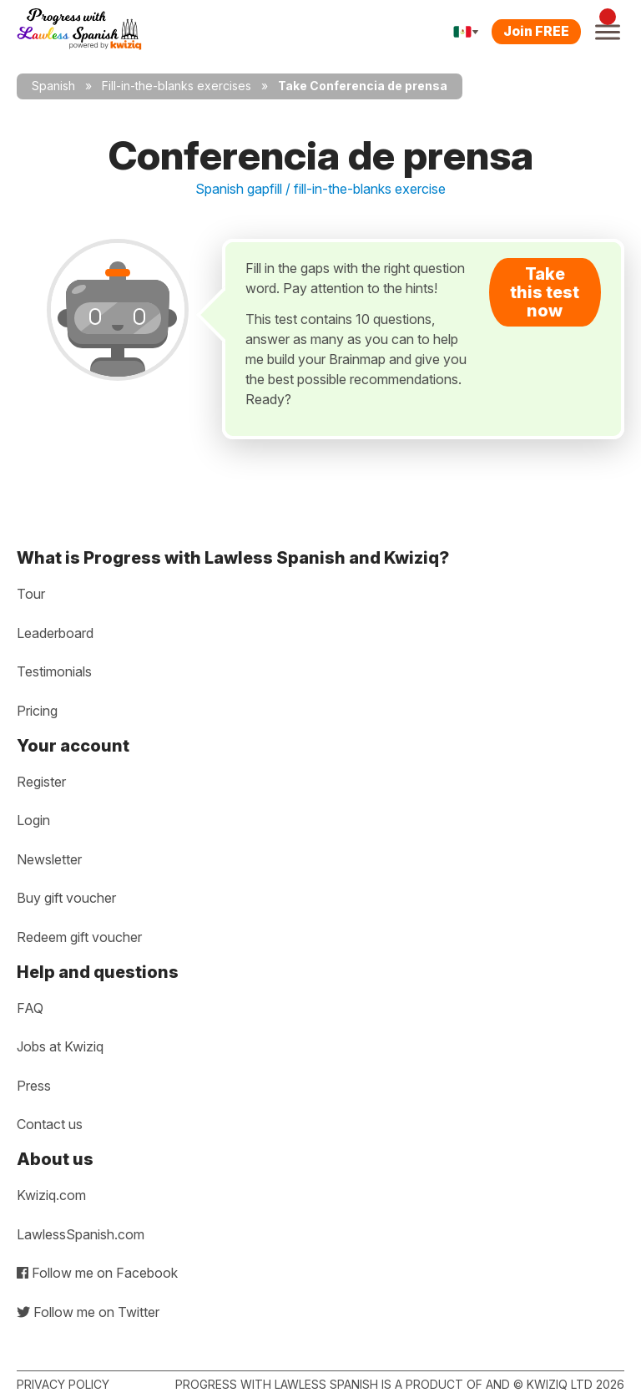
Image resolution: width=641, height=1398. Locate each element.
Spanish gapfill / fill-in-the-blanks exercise (320, 188)
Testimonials (54, 671)
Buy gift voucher (66, 897)
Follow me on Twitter (88, 1312)
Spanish (53, 86)
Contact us (50, 1124)
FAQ (30, 1008)
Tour (31, 593)
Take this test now (544, 292)
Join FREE (536, 31)
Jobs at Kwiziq (60, 1046)
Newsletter (49, 859)
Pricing (37, 710)
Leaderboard (55, 633)
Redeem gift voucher (79, 937)
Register (41, 781)
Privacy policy (63, 1384)
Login (33, 820)
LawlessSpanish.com (80, 1234)
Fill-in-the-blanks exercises (176, 86)
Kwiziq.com (51, 1195)
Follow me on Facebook (97, 1272)
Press (34, 1085)
